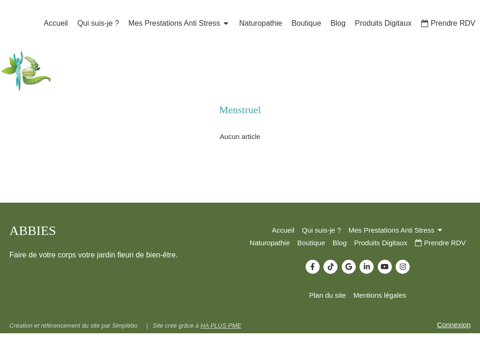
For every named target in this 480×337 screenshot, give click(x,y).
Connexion (454, 325)
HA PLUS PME (221, 325)
